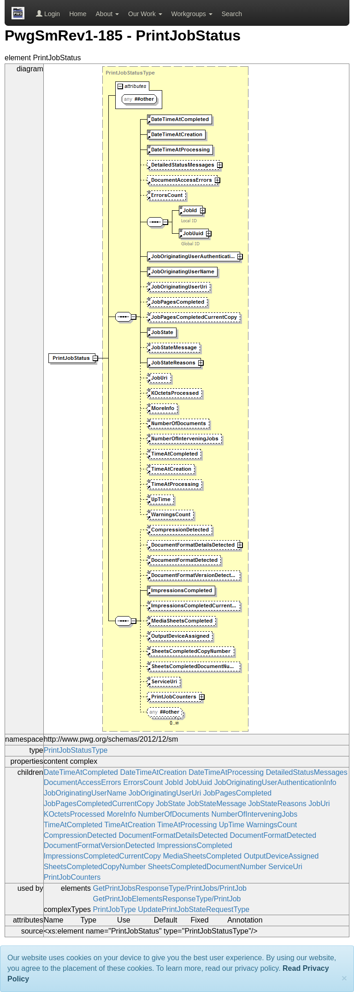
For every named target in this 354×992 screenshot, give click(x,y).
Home (77, 13)
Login (48, 13)
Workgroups (191, 13)
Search (232, 13)
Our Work (145, 13)
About (107, 13)
